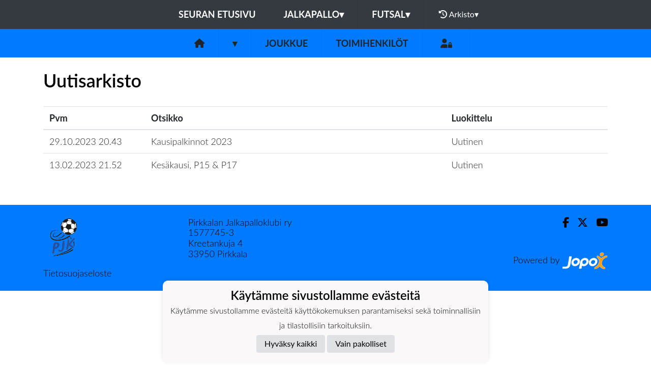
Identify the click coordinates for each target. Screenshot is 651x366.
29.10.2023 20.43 (85, 141)
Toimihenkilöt (372, 43)
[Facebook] (561, 222)
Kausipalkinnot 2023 (191, 141)
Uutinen (467, 141)
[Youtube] (598, 222)
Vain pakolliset (361, 343)
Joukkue (286, 43)
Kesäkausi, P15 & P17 (194, 164)
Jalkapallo (314, 14)
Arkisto (459, 14)
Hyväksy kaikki (290, 343)
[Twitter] (578, 222)
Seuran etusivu (217, 14)
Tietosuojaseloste (77, 273)
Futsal (391, 14)
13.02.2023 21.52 (85, 164)
